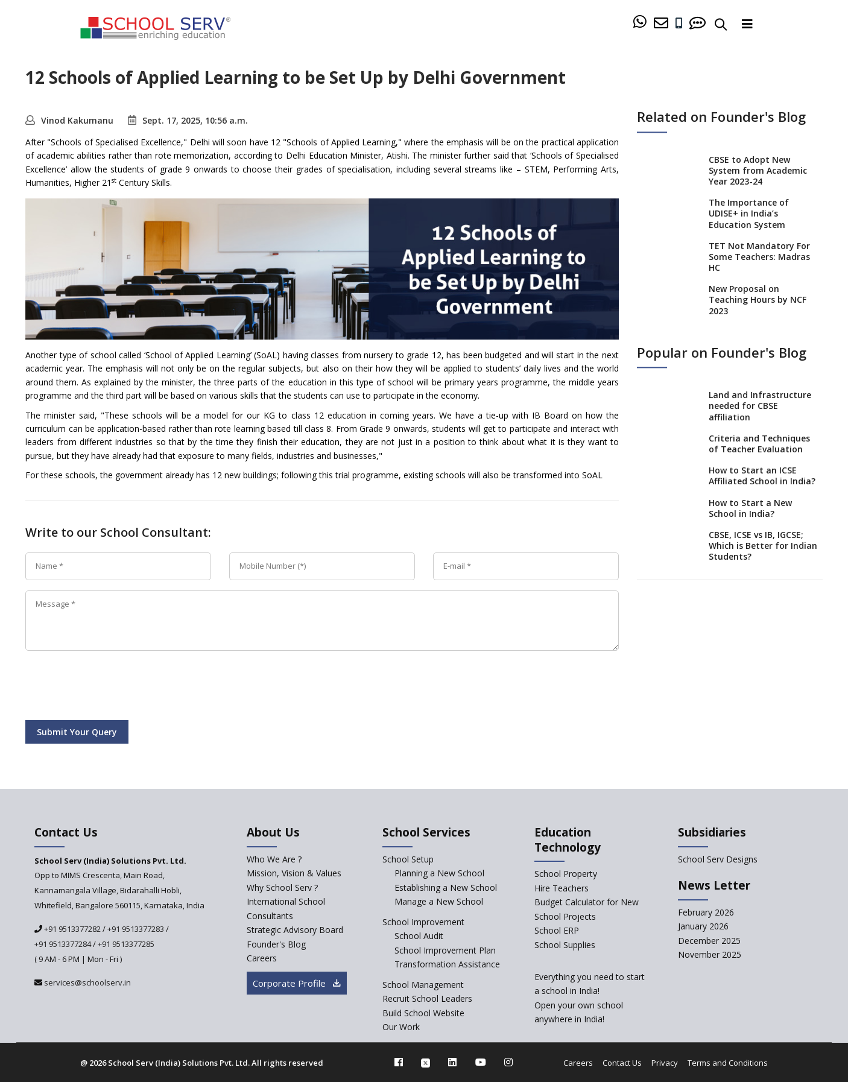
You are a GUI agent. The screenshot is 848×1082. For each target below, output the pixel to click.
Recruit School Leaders (427, 998)
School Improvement (423, 922)
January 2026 (703, 926)
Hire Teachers (561, 888)
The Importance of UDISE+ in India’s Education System (749, 213)
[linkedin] (452, 1062)
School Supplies (564, 945)
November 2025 (709, 954)
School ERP (556, 930)
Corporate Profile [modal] (297, 983)
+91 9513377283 (135, 928)
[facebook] (398, 1062)
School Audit (418, 935)
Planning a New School (439, 873)
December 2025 (709, 940)
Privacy (664, 1062)
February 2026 (706, 912)
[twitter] (425, 1062)
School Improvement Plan (445, 950)
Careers (578, 1062)
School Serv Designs (718, 859)
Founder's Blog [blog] (276, 944)
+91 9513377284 (62, 943)
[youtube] (480, 1062)
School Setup (408, 859)
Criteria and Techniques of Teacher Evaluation (759, 443)
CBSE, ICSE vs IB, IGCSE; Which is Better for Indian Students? (763, 545)
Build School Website (423, 1013)
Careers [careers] (262, 958)
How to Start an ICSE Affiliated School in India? (762, 476)
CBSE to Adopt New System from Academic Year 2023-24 (758, 170)
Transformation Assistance (447, 964)
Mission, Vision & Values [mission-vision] (294, 873)
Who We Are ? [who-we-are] (274, 859)
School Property (565, 873)
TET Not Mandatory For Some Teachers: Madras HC (759, 256)
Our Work (401, 1027)
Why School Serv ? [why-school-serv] (282, 887)
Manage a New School (438, 901)
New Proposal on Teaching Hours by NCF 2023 (757, 300)
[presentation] (117, 687)
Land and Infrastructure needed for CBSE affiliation (760, 406)
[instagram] (508, 1062)
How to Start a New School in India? (750, 508)
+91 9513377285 (126, 943)
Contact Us (622, 1062)
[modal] (813, 938)
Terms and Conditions (728, 1062)
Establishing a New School (445, 887)
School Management (423, 984)
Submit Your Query (77, 732)
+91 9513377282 (71, 928)
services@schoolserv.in (86, 982)
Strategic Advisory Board (295, 929)
